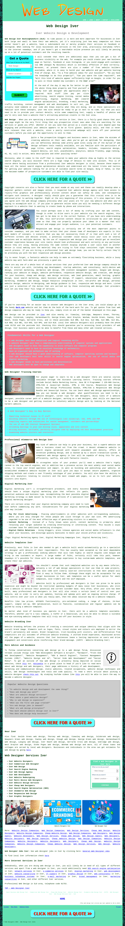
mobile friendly (96, 151)
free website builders (108, 68)
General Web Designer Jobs (96, 851)
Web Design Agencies (38, 839)
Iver (85, 81)
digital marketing (84, 871)
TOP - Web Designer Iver (17, 888)
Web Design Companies (53, 831)
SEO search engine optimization (104, 868)
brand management (88, 877)
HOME (84, 20)
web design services (58, 275)
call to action (21, 154)
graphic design (75, 874)
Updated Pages (24, 907)
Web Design (10, 120)
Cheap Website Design (56, 833)
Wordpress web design (47, 270)
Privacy (118, 907)
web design (45, 866)
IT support (51, 874)
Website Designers (14, 839)
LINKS (91, 20)
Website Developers (24, 836)
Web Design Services (78, 831)
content (64, 245)
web (91, 265)
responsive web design (89, 284)
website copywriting (25, 874)
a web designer (38, 868)
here (28, 750)
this (24, 664)
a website (22, 206)
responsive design (109, 148)
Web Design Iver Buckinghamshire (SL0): (25, 39)
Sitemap (6, 907)
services (57, 265)
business (99, 258)
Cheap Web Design (100, 831)
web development (112, 871)
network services (23, 871)
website (53, 42)
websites (45, 140)
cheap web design (36, 275)
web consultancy (102, 874)
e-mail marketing (57, 877)
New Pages (14, 907)
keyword (35, 151)
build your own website (81, 70)
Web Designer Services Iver (26, 755)
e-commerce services (53, 871)
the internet (14, 50)
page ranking (112, 151)
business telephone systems (20, 877)
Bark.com (20, 307)
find (13, 737)
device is (10, 248)
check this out (30, 674)
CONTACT (105, 20)
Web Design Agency (92, 836)
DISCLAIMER (115, 20)
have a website (30, 115)
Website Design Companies (25, 831)
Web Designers (100, 833)
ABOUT (98, 20)
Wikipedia (38, 664)
